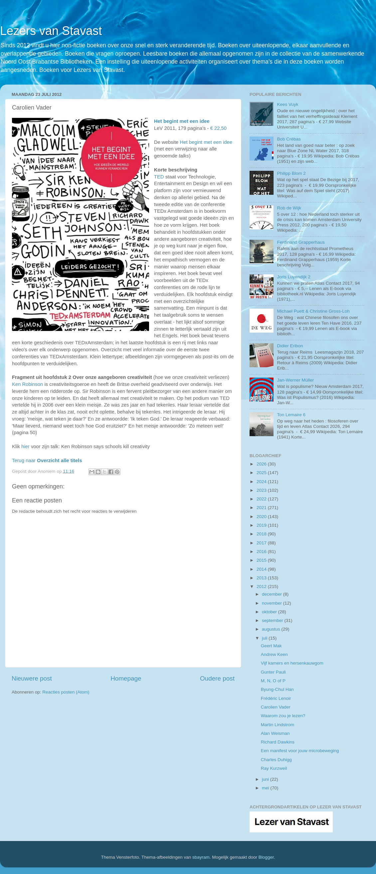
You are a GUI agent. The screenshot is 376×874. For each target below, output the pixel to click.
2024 (262, 481)
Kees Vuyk (287, 104)
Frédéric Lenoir (276, 698)
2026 (262, 463)
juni (266, 779)
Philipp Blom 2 (291, 173)
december (272, 594)
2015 (262, 560)
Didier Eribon (290, 345)
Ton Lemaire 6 (291, 414)
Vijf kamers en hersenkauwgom (292, 663)
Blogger (266, 857)
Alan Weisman (275, 733)
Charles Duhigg (276, 759)
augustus (272, 629)
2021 (262, 507)
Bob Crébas (288, 139)
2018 (262, 533)
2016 (262, 551)
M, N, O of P (273, 680)
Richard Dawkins (277, 741)
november (272, 603)
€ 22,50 (218, 128)
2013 (262, 577)
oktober (270, 611)
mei (266, 787)
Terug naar (47, 460)
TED (159, 176)
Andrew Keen (274, 654)
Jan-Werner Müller (295, 380)
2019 (262, 525)
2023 (262, 490)
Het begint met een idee (182, 121)
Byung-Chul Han (277, 689)
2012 (262, 586)
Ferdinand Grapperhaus (300, 242)
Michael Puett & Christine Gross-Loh (313, 311)
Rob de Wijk (289, 207)
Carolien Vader (275, 707)
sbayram (201, 857)
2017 (262, 542)
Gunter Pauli (273, 672)
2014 (262, 569)
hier (25, 446)
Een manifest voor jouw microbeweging (300, 750)
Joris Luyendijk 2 (293, 276)
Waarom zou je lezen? (283, 715)
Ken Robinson (27, 384)
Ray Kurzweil (274, 768)
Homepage (125, 678)
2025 (262, 472)
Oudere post (217, 678)
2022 (262, 498)
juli (265, 638)
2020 (262, 516)
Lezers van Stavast (51, 31)
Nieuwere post (32, 678)
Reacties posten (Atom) (65, 692)
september (273, 620)
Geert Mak (271, 645)
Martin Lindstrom (277, 724)
